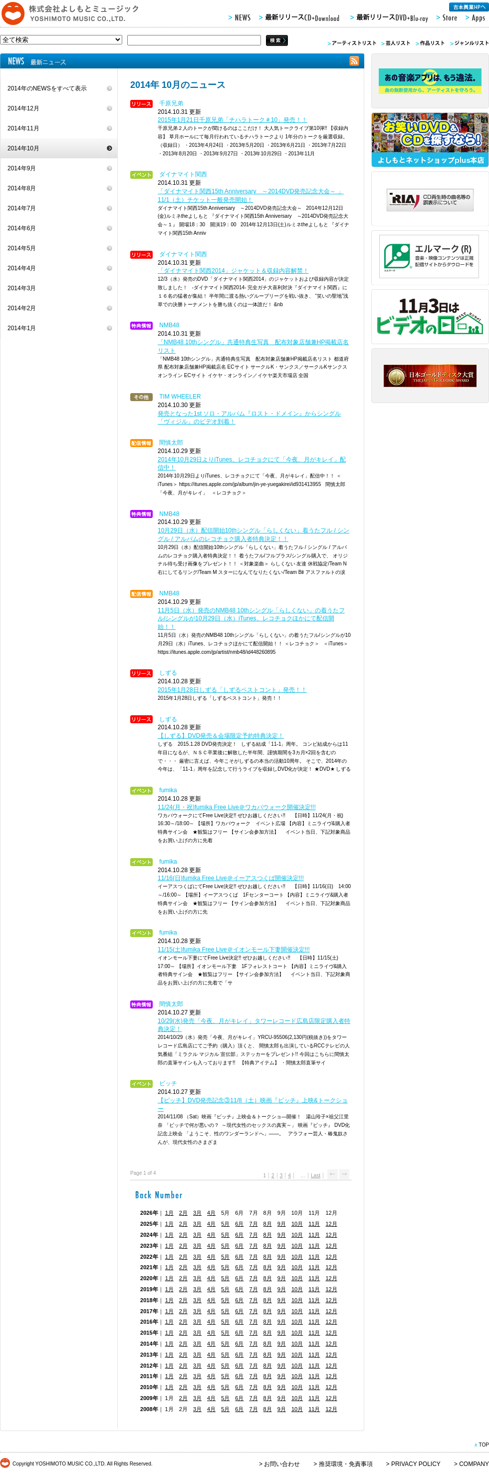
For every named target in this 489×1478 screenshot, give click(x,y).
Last (315, 1175)
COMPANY (474, 1464)
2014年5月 (21, 248)
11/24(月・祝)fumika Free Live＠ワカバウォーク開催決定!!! (237, 807)
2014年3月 (21, 288)
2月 (183, 1213)
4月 (211, 1213)
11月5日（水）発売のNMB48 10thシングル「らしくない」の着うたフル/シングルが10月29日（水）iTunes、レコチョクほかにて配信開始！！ (251, 619)
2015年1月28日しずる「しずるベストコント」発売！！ (232, 689)
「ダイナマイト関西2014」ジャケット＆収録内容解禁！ (233, 270)
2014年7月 (21, 208)
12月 (331, 1224)
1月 (169, 1213)
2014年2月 (21, 308)
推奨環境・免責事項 (346, 1464)
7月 (253, 1224)
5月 (225, 1224)
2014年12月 (23, 108)
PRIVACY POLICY (416, 1464)
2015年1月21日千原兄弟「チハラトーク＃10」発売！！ (232, 119)
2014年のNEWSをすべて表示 (47, 88)
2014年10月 (23, 148)
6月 (239, 1224)
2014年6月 (21, 228)
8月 (267, 1224)
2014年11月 (23, 128)
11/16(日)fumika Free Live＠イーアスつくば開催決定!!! (231, 878)
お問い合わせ (282, 1464)
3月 (197, 1213)
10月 (297, 1224)
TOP (484, 1445)
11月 (314, 1224)
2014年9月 (21, 168)
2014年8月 (21, 188)
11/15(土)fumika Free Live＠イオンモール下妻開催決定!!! (234, 949)
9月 (281, 1224)
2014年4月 (21, 268)
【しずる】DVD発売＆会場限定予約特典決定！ (221, 735)
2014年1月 (21, 328)
